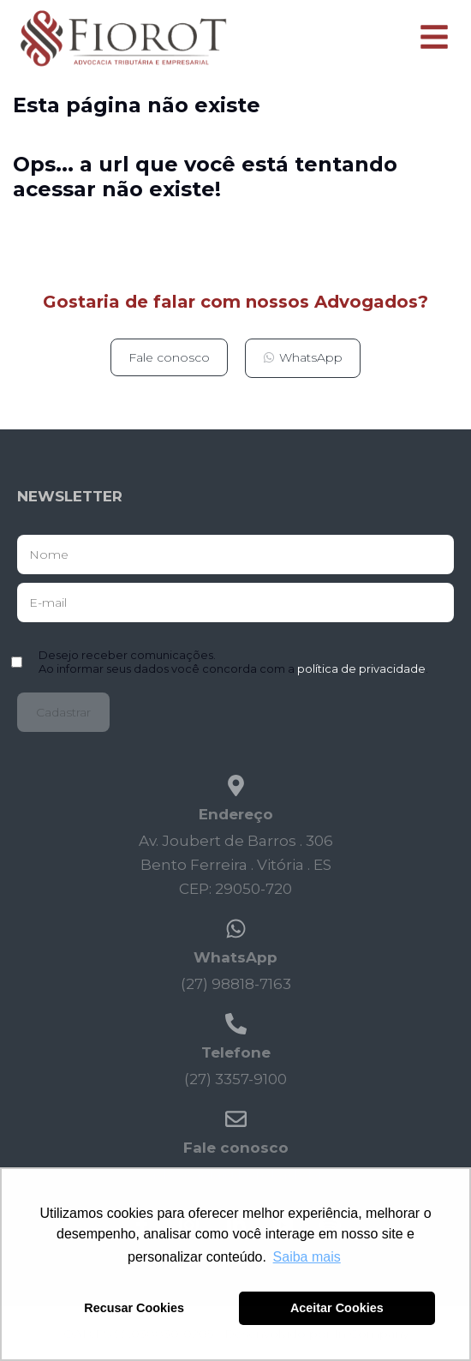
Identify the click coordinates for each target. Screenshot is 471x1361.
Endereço (236, 814)
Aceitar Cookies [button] (337, 1308)
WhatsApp (235, 957)
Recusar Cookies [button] (134, 1308)
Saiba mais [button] (307, 1257)
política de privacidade (361, 668)
